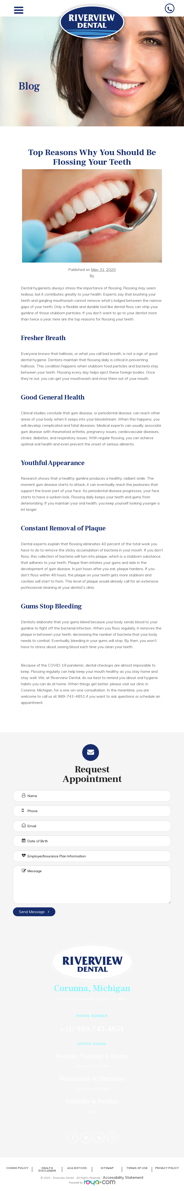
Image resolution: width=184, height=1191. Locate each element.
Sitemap (107, 1168)
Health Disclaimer (47, 1169)
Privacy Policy (167, 1168)
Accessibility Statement (123, 1177)
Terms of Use (137, 1168)
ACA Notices (77, 1168)
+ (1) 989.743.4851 (92, 1029)
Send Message (34, 911)
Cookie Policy (17, 1168)
